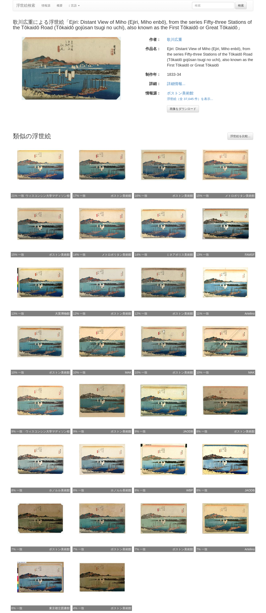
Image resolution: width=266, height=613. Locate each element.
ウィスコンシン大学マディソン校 (48, 195)
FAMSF (250, 254)
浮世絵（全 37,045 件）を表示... (190, 99)
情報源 (46, 5)
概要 (60, 5)
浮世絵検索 (25, 5)
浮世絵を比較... (240, 136)
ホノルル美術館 (59, 490)
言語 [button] (74, 5)
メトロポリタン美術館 (240, 195)
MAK (128, 372)
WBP (189, 490)
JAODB (188, 431)
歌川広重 (174, 39)
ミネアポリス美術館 (180, 254)
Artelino (250, 313)
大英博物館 (62, 313)
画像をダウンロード (183, 108)
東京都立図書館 (59, 608)
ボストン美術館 (180, 93)
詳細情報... (176, 84)
